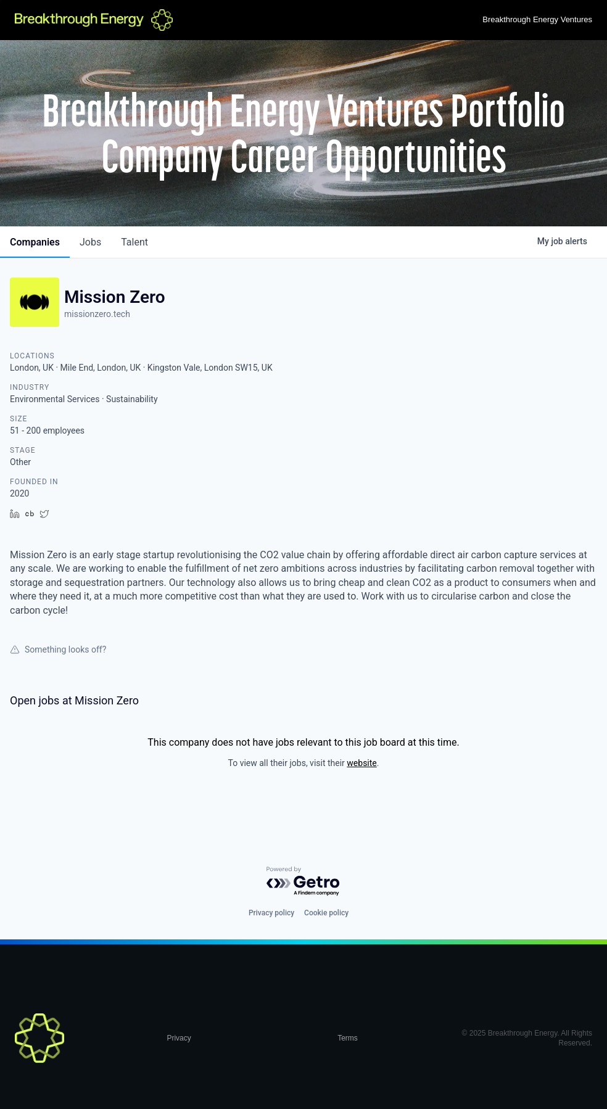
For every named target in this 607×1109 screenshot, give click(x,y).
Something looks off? (58, 649)
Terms (347, 1038)
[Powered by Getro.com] (303, 882)
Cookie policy (326, 913)
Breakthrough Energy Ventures (537, 19)
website (361, 763)
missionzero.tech (97, 314)
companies (35, 242)
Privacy (179, 1038)
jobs (90, 242)
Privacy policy (271, 913)
